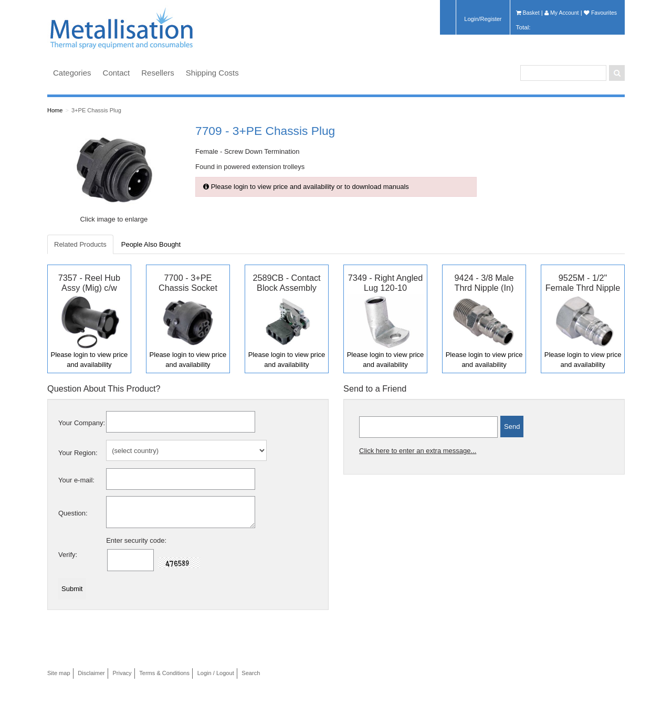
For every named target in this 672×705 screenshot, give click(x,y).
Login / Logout (215, 673)
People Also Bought (151, 244)
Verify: (67, 555)
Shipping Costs (212, 72)
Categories (72, 72)
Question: (73, 513)
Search (251, 673)
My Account (561, 12)
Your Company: (81, 423)
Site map (58, 673)
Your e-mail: (76, 480)
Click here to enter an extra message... (417, 451)
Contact (116, 72)
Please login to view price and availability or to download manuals (306, 187)
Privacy (121, 673)
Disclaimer (91, 673)
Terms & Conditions (164, 673)
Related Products (80, 244)
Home (54, 110)
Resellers (157, 72)
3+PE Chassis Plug (96, 110)
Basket (528, 12)
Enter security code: (136, 540)
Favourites (600, 12)
